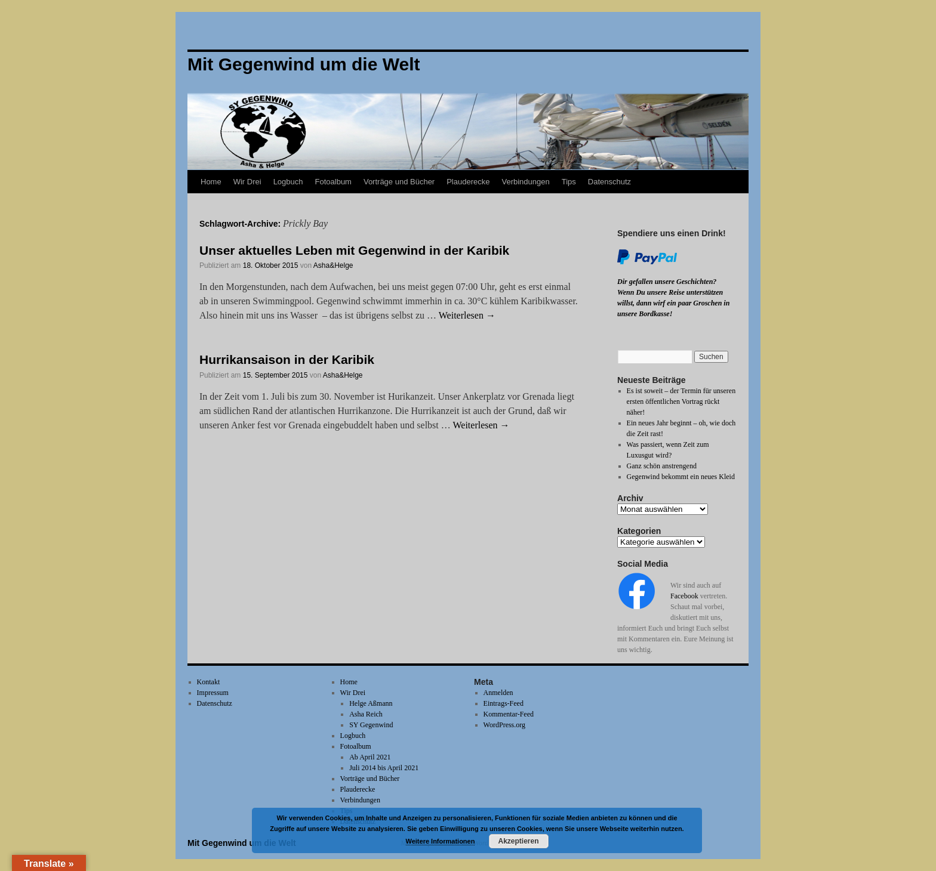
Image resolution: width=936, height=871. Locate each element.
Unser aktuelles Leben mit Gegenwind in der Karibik (354, 250)
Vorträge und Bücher (399, 181)
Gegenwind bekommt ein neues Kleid (681, 476)
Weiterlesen (467, 315)
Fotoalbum (333, 181)
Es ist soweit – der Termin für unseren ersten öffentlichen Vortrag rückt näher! (681, 401)
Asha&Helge (333, 265)
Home (211, 181)
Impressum (213, 692)
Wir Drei (247, 181)
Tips (569, 181)
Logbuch (288, 181)
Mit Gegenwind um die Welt (241, 843)
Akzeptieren (518, 841)
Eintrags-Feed (504, 703)
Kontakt (208, 682)
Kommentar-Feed (509, 714)
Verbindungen (525, 181)
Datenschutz (609, 181)
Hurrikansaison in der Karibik (286, 359)
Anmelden (498, 692)
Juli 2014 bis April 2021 (383, 768)
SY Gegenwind (371, 725)
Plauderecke (468, 181)
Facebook (684, 596)
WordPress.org (504, 725)
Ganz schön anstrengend (662, 466)
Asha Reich (366, 714)
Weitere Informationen (440, 841)
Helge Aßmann (370, 703)
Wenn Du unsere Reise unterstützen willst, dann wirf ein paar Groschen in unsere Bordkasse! (673, 303)
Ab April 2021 (369, 757)
